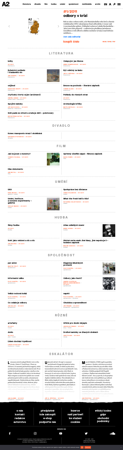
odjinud (11, 85)
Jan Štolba (67, 335)
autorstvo (20, 422)
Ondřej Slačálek (69, 281)
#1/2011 (70, 11)
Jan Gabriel (12, 75)
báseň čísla (11, 99)
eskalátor (11, 399)
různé (10, 328)
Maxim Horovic (69, 246)
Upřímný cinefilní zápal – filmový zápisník (82, 154)
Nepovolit (87, 447)
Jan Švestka (86, 398)
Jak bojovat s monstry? (19, 154)
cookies (75, 422)
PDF (114, 42)
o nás (20, 410)
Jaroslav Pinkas (69, 326)
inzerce (75, 410)
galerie (10, 194)
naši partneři (75, 414)
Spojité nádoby (15, 104)
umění (62, 4)
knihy (10, 61)
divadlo (37, 4)
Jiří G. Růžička (69, 73)
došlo (10, 332)
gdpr (103, 414)
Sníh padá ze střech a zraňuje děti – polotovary (31, 113)
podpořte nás (47, 422)
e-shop (47, 418)
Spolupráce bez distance (75, 189)
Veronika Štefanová (16, 137)
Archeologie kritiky (72, 104)
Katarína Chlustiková (72, 202)
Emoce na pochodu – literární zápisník (81, 85)
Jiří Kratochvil (14, 107)
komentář (66, 307)
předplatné (47, 410)
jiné (9, 337)
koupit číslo (71, 41)
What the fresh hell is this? (76, 199)
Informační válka (16, 278)
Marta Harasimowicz (71, 283)
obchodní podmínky (103, 420)
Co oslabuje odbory (17, 303)
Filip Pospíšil (68, 268)
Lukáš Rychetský (14, 344)
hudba (53, 4)
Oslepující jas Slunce (73, 61)
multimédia (87, 4)
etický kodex (103, 410)
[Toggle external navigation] (119, 4)
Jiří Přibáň (67, 306)
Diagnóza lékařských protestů (73, 264)
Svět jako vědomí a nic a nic (21, 240)
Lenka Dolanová (69, 193)
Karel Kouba (68, 228)
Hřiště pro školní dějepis (75, 323)
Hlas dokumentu (15, 169)
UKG (10, 189)
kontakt (20, 414)
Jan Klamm (12, 398)
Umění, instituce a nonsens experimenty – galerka (20, 201)
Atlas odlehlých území (73, 225)
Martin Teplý (13, 266)
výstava (75, 298)
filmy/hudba (13, 225)
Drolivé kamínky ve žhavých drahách (80, 332)
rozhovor (11, 346)
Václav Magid (13, 206)
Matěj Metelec (69, 107)
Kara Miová (12, 193)
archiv (97, 4)
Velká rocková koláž (17, 293)
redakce (20, 418)
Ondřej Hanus (13, 98)
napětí (66, 293)
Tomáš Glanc (68, 89)
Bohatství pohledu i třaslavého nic (16, 71)
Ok (82, 447)
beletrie (10, 108)
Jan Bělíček (12, 244)
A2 (5, 4)
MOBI (104, 42)
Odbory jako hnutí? (72, 278)
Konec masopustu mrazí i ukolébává (25, 133)
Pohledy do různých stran (75, 95)
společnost (73, 4)
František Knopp (14, 89)
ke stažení (75, 418)
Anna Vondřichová (70, 64)
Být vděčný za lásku (72, 70)
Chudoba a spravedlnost (75, 303)
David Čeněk (68, 157)
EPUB (109, 42)
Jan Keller (12, 306)
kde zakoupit (48, 414)
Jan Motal (12, 172)
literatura (27, 4)
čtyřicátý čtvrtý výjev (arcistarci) (24, 95)
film (45, 4)
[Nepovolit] (121, 447)
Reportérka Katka (15, 116)
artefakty (12, 323)
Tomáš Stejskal (14, 157)
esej (64, 328)
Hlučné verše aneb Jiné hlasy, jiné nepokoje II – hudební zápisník (85, 241)
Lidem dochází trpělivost (20, 341)
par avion (12, 263)
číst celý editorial (71, 37)
